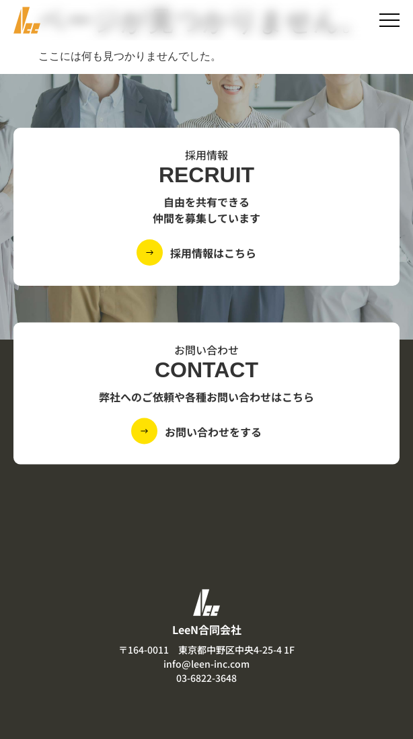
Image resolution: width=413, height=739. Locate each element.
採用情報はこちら (213, 253)
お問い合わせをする (213, 431)
